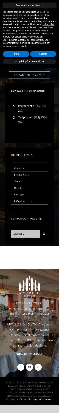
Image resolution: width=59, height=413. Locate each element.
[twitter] (23, 132)
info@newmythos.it (29, 354)
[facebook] (14, 132)
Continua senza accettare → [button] (29, 5)
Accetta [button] (43, 54)
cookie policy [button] (48, 24)
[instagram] (31, 132)
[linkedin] (38, 367)
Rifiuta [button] (16, 54)
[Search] (44, 235)
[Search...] (25, 235)
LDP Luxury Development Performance (36, 399)
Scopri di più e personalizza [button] (29, 61)
